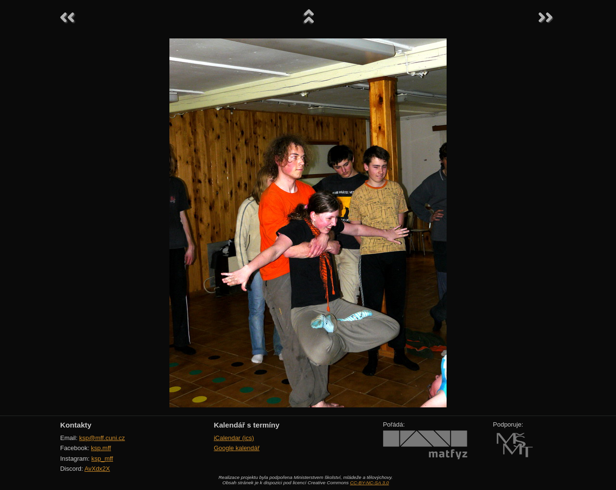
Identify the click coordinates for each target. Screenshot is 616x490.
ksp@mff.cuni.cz (102, 437)
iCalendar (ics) (234, 437)
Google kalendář (236, 448)
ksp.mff (101, 448)
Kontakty (75, 425)
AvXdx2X (97, 468)
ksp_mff (102, 458)
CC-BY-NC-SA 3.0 (369, 482)
